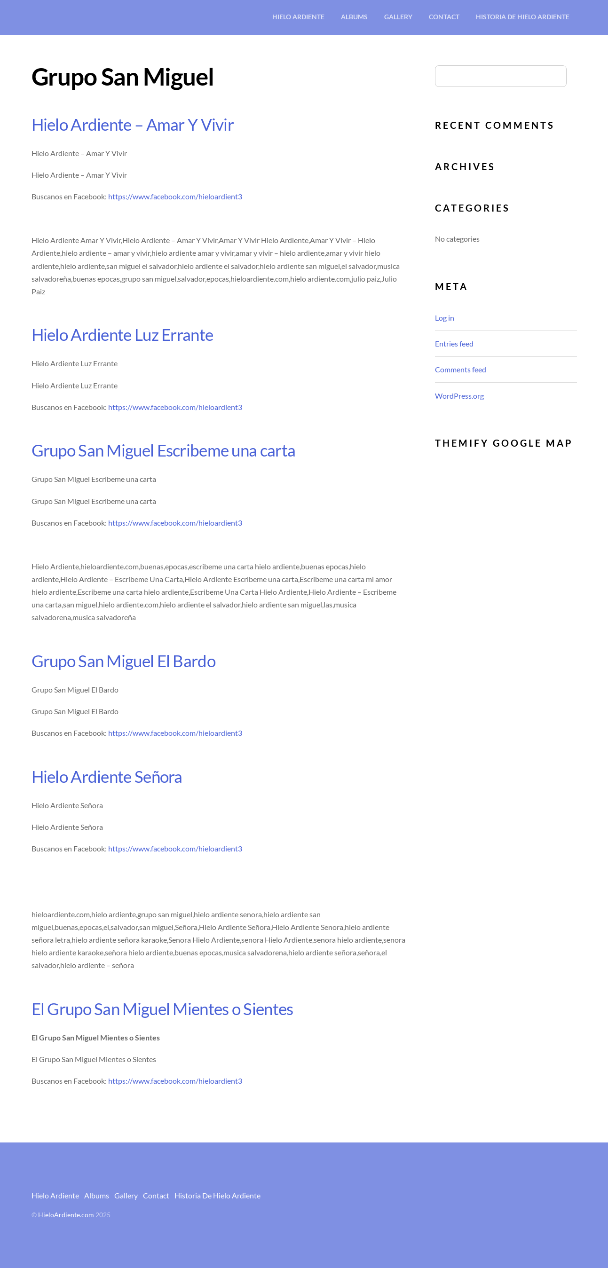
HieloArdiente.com (66, 1215)
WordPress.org (459, 395)
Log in (444, 317)
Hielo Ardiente (298, 17)
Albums (354, 17)
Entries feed (454, 343)
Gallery (398, 17)
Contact (444, 17)
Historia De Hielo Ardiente (522, 17)
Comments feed (460, 369)
